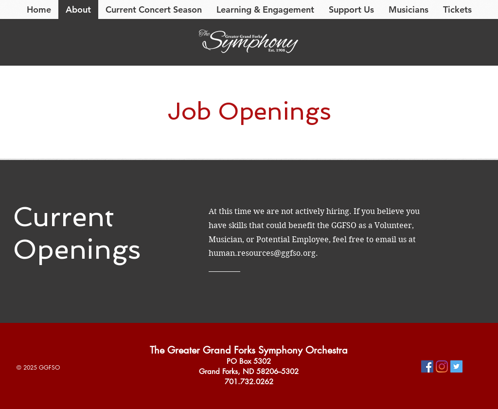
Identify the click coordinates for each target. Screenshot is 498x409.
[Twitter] (456, 366)
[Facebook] (427, 366)
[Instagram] (442, 366)
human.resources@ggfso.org (262, 253)
